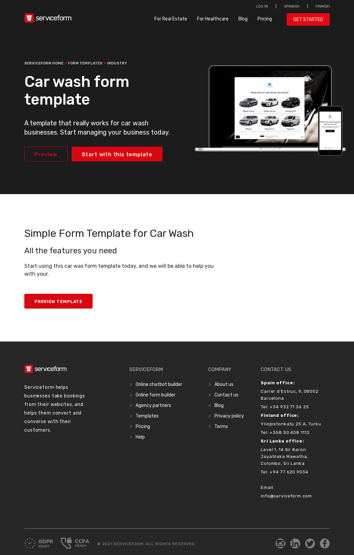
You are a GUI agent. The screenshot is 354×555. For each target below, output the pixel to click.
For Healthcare (213, 19)
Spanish (291, 6)
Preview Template (58, 301)
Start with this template (117, 154)
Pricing (264, 19)
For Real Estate (170, 19)
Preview (45, 154)
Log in (262, 6)
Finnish (323, 6)
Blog (243, 19)
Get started (308, 19)
